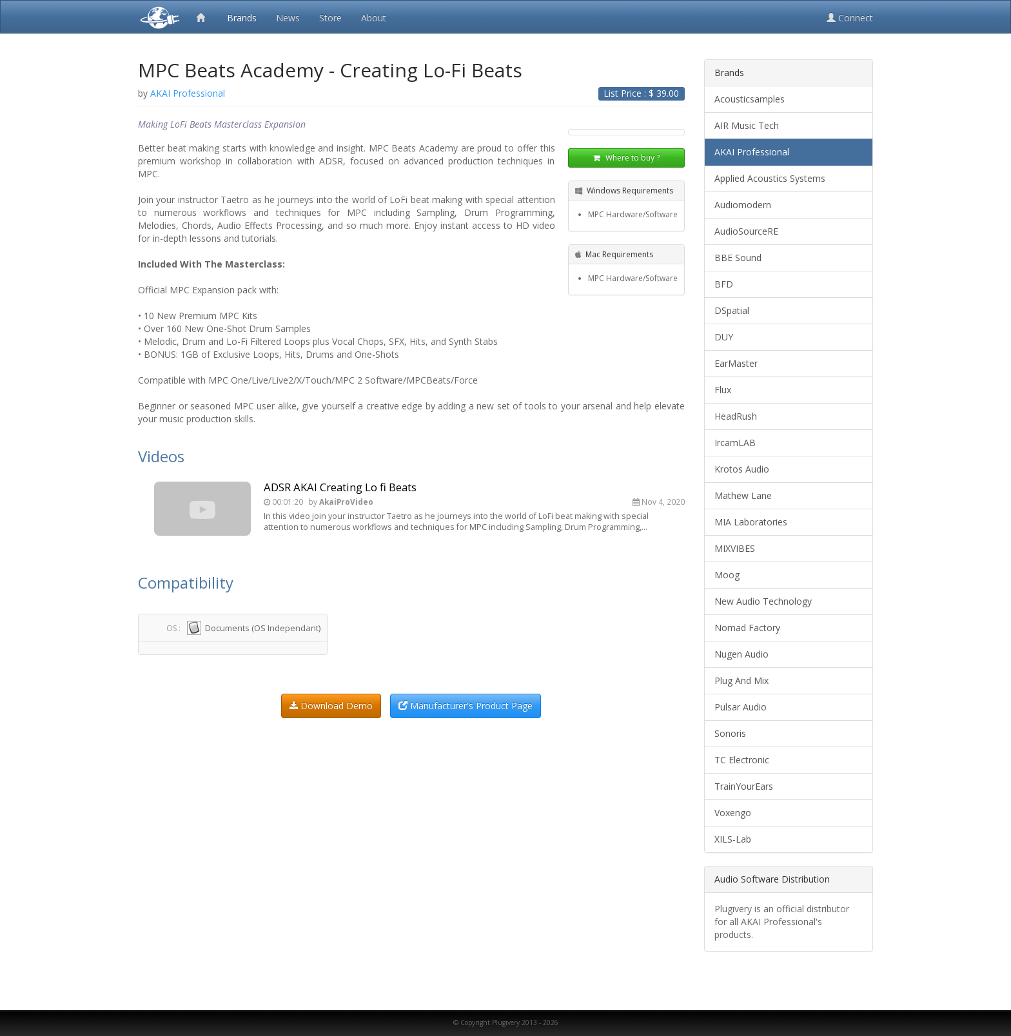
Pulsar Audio (740, 707)
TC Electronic (741, 760)
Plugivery (157, 17)
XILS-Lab (732, 839)
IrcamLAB (735, 442)
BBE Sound (737, 257)
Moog (727, 575)
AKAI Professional (751, 152)
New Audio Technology (763, 601)
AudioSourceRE (746, 231)
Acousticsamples (749, 99)
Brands (242, 18)
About (373, 18)
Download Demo (331, 705)
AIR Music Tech (746, 125)
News (288, 18)
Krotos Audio (741, 469)
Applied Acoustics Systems (769, 178)
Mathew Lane (743, 495)
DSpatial (731, 310)
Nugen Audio (741, 654)
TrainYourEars (743, 786)
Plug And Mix (741, 680)
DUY (723, 337)
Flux (722, 390)
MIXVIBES (734, 548)
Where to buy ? (626, 157)
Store (330, 18)
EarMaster (736, 363)
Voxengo (732, 812)
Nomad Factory (747, 627)
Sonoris (730, 733)
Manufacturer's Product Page (465, 705)
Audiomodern (742, 205)
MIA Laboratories (750, 522)
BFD (723, 284)
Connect (850, 18)
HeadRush (735, 416)
